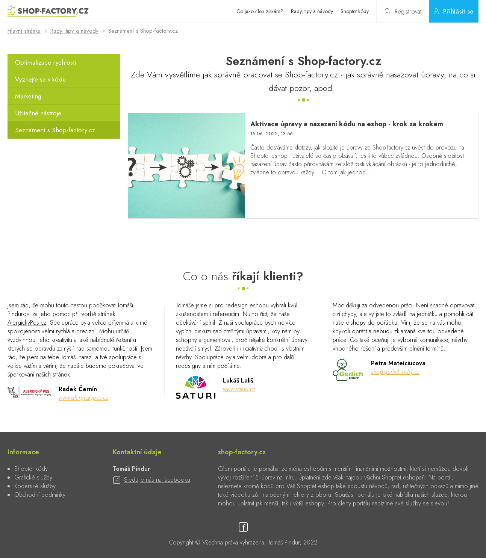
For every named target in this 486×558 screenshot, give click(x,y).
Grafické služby (33, 477)
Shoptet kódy (355, 11)
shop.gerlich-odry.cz (395, 371)
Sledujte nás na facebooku (157, 479)
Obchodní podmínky (39, 494)
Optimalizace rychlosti (45, 62)
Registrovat (408, 11)
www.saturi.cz (239, 389)
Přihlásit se (458, 11)
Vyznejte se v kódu (40, 79)
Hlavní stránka (24, 31)
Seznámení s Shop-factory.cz (55, 130)
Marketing (28, 96)
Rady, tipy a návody (312, 11)
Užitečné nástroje (38, 113)
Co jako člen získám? (259, 11)
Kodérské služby (35, 486)
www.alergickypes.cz (83, 397)
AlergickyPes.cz (27, 322)
